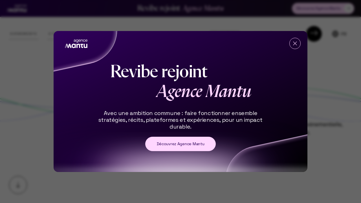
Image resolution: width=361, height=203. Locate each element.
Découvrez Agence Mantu (180, 143)
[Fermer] (295, 43)
